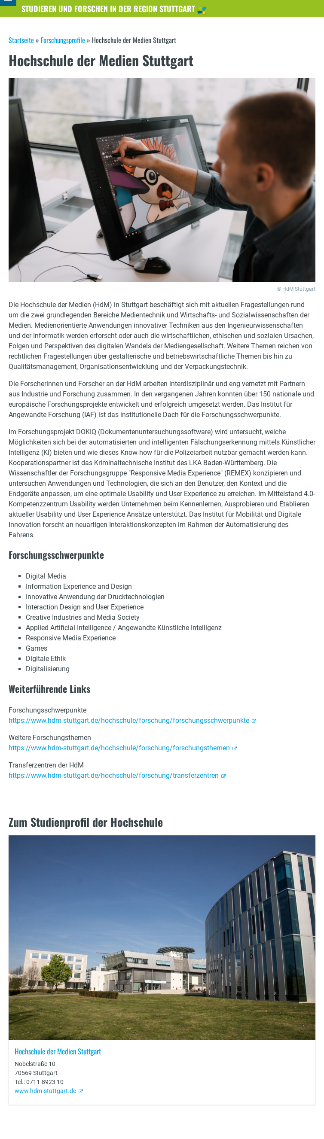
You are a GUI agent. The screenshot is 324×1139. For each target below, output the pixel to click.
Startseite (21, 40)
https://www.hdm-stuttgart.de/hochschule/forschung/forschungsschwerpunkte (129, 720)
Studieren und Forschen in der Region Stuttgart (108, 8)
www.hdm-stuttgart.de (45, 1090)
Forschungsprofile (63, 40)
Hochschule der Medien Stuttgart (58, 1051)
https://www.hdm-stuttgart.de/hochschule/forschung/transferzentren (114, 775)
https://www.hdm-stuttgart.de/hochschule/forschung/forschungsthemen (119, 748)
